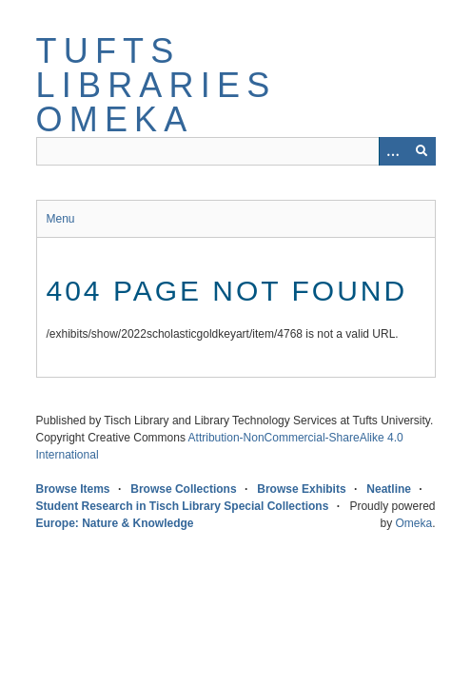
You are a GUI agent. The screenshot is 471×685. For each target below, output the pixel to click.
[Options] (393, 151)
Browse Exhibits (301, 489)
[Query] (236, 151)
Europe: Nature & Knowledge (115, 523)
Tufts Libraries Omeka (156, 85)
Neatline (388, 489)
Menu (61, 218)
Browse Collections (183, 489)
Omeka (413, 523)
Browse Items (73, 489)
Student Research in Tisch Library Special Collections (182, 506)
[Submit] (421, 151)
